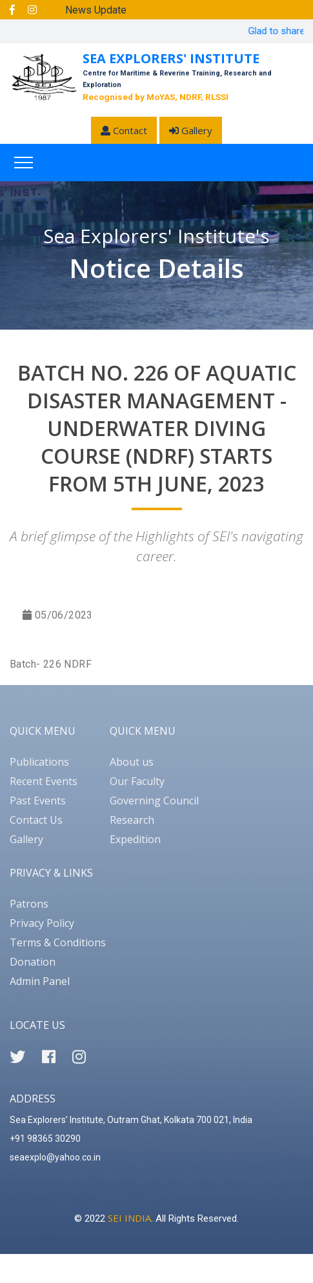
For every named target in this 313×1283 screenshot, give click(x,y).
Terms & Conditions (58, 942)
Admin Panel (40, 981)
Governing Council (154, 800)
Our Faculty (137, 781)
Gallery (190, 130)
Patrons (29, 904)
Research (132, 820)
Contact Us (36, 820)
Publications (39, 762)
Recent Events (43, 781)
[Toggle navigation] (23, 162)
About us (132, 762)
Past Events (38, 800)
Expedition (135, 839)
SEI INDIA (129, 1217)
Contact (124, 130)
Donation (33, 962)
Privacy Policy (42, 923)
